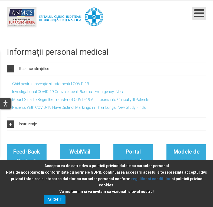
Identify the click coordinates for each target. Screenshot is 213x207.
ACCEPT (54, 200)
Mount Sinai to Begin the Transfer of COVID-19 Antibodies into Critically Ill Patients (80, 99)
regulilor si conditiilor (151, 179)
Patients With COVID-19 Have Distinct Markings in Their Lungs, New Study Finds (79, 107)
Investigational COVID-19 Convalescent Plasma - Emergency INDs (67, 92)
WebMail (79, 151)
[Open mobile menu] (199, 13)
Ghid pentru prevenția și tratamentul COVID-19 (50, 84)
